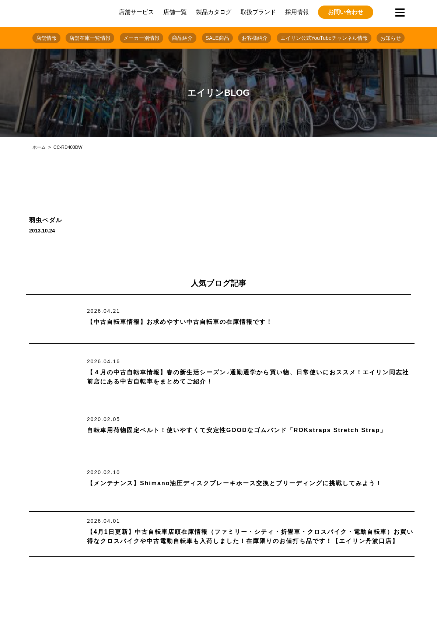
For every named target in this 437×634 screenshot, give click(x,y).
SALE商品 (217, 38)
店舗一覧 (175, 12)
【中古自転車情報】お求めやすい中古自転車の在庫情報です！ (180, 322)
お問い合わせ (345, 12)
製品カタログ (213, 12)
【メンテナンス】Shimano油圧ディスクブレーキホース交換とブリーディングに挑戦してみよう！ (234, 483)
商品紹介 (182, 38)
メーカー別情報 (141, 38)
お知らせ (390, 38)
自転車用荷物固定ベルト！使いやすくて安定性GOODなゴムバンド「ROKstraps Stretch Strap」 (237, 430)
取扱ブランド (258, 12)
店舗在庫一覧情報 (90, 38)
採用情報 (297, 12)
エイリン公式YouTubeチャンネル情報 (324, 38)
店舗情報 (46, 38)
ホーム (39, 147)
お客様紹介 (255, 38)
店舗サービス (136, 12)
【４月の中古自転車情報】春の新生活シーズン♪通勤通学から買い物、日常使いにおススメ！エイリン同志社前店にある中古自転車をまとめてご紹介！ (248, 377)
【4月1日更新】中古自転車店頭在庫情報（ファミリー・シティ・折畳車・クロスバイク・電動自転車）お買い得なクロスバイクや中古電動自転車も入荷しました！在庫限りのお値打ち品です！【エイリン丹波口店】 (250, 536)
